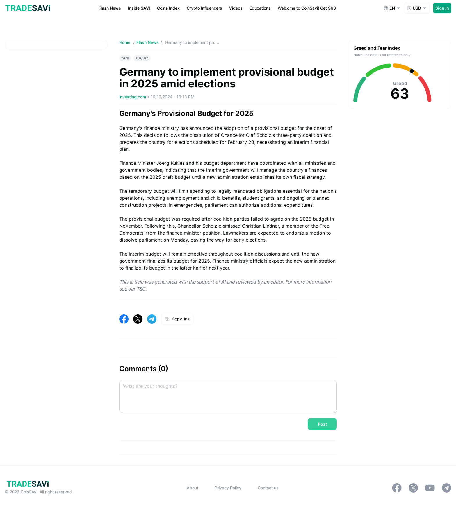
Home (124, 42)
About (192, 487)
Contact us (268, 487)
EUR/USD (142, 58)
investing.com (133, 96)
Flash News (147, 42)
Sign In (442, 8)
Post (322, 424)
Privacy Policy (228, 487)
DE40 (125, 58)
